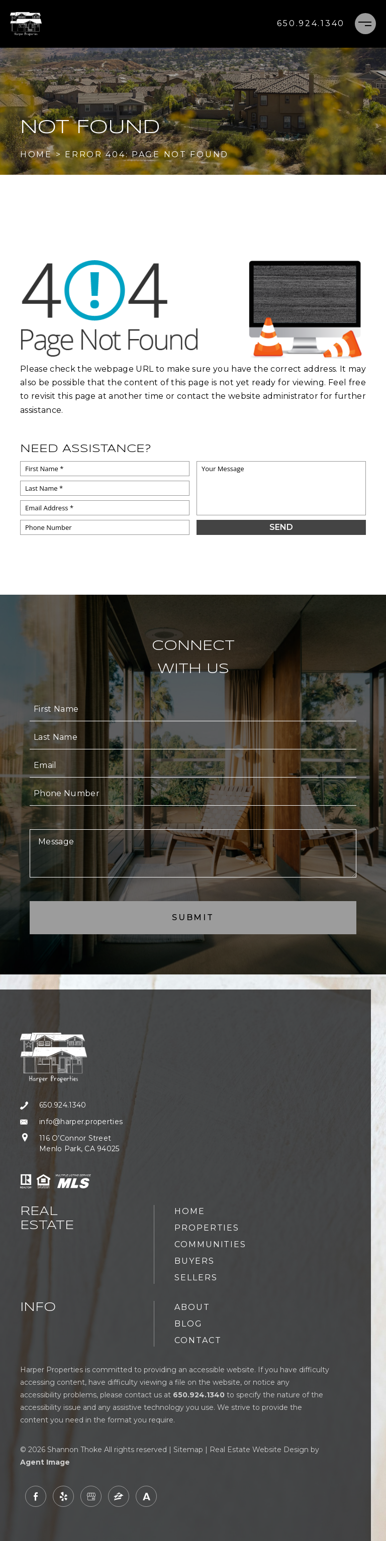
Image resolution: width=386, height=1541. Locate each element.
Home (189, 1211)
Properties (206, 1228)
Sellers (195, 1277)
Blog (188, 1324)
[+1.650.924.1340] (311, 24)
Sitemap (188, 1449)
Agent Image (45, 1462)
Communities (210, 1244)
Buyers (194, 1261)
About (192, 1307)
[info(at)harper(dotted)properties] (71, 1122)
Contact (197, 1340)
